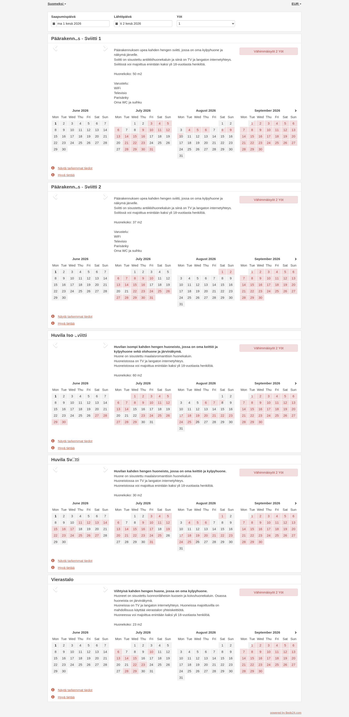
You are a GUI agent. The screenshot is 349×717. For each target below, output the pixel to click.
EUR (296, 4)
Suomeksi (57, 4)
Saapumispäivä (63, 16)
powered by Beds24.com (285, 712)
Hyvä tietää (63, 175)
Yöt (179, 16)
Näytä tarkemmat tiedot (71, 168)
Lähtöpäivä (123, 16)
